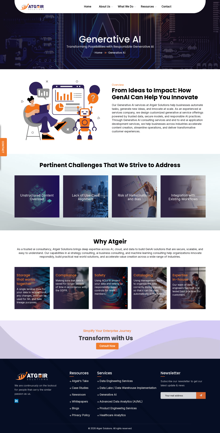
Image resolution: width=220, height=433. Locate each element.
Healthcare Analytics (112, 415)
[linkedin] (16, 401)
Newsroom (79, 394)
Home (98, 52)
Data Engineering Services (116, 381)
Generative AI (108, 394)
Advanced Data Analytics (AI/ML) (121, 401)
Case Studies (80, 388)
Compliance (66, 275)
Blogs (75, 408)
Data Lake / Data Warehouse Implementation (127, 388)
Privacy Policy (81, 415)
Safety (100, 275)
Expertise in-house (180, 277)
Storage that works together (26, 279)
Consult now (107, 346)
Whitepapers (80, 401)
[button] (201, 395)
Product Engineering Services (118, 408)
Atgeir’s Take (80, 381)
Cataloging (143, 275)
